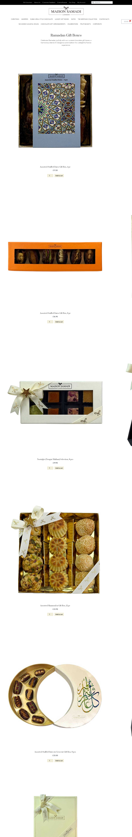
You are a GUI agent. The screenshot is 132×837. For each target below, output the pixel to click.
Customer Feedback (48, 2)
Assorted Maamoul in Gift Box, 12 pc (55, 606)
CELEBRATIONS (73, 24)
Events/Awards (62, 2)
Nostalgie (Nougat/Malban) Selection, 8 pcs (55, 459)
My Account (81, 2)
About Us (37, 2)
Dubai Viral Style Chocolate (41, 19)
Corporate (97, 24)
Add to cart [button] (59, 175)
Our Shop (72, 2)
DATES (73, 19)
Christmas (15, 19)
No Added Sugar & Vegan (29, 24)
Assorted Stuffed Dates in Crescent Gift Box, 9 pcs (55, 752)
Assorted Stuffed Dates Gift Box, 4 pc (55, 167)
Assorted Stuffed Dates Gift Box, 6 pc (55, 313)
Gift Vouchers (27, 2)
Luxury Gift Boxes (62, 19)
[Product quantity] (50, 175)
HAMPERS (24, 19)
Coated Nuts (104, 19)
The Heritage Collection (87, 19)
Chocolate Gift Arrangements (53, 24)
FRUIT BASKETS (85, 24)
